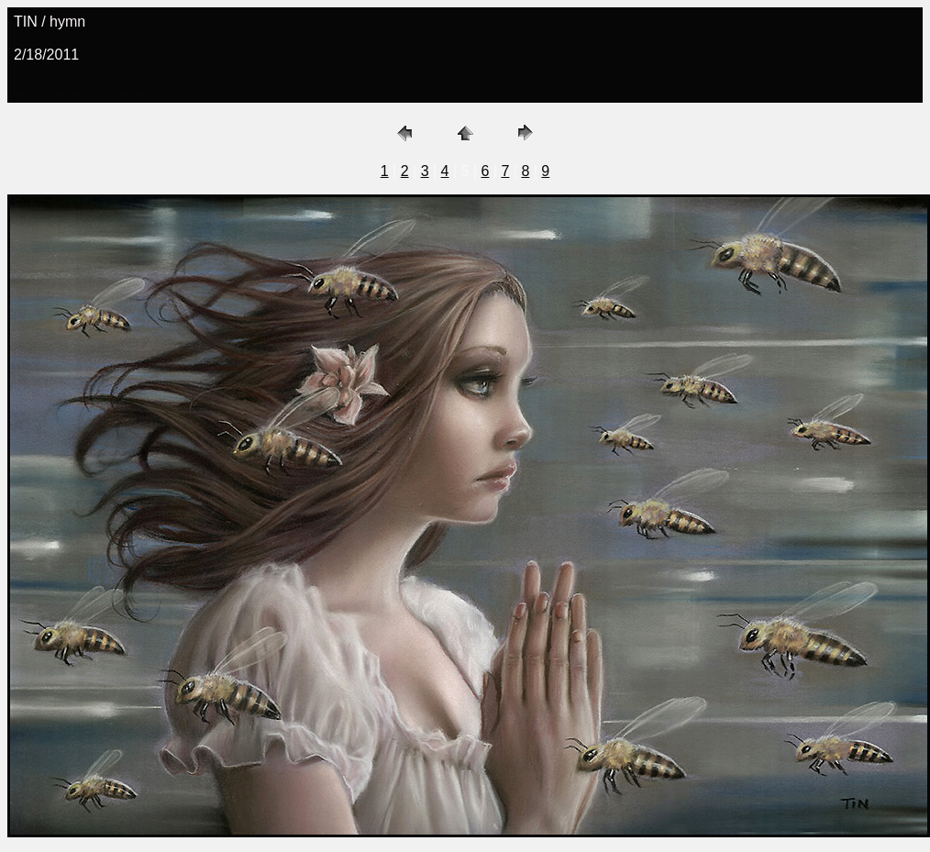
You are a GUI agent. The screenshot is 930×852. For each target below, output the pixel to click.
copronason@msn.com (89, 87)
